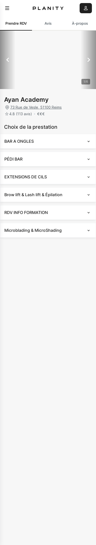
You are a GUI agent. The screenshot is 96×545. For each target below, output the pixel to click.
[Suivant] (88, 60)
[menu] (7, 8)
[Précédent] (7, 60)
